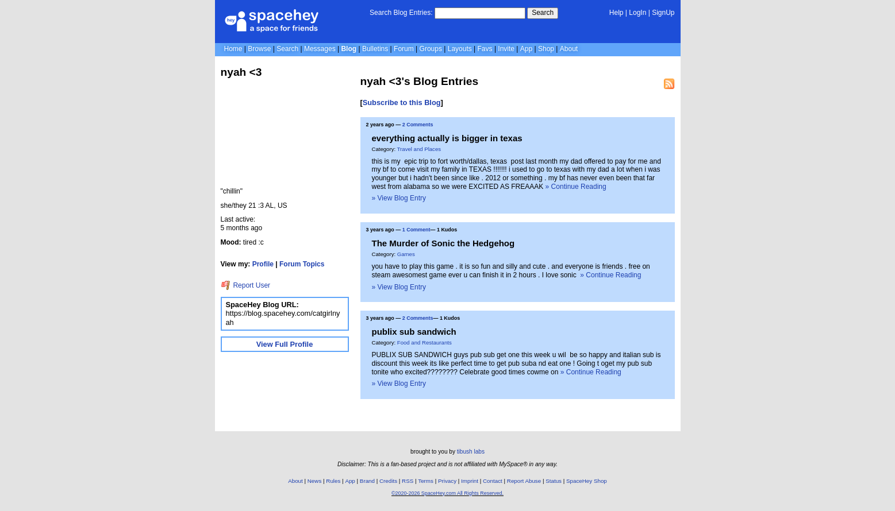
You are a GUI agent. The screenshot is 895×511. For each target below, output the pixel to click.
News (315, 481)
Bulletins (375, 49)
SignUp (663, 13)
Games (406, 254)
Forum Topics (301, 264)
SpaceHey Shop (586, 481)
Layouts (460, 49)
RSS (407, 481)
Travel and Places (419, 149)
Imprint (469, 481)
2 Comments (417, 124)
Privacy (447, 481)
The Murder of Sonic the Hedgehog (443, 243)
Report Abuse (524, 481)
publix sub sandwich (414, 331)
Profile (263, 264)
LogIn (637, 13)
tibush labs (471, 451)
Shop (546, 49)
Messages (320, 49)
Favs (485, 49)
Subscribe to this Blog (402, 102)
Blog (348, 49)
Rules (333, 481)
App (526, 49)
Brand (367, 481)
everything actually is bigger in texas (447, 138)
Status (554, 481)
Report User (245, 285)
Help (616, 13)
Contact (492, 481)
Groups (431, 49)
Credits (388, 481)
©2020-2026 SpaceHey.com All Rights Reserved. (447, 493)
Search (543, 13)
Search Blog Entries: (401, 13)
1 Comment (416, 230)
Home (233, 49)
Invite (506, 49)
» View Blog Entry (399, 198)
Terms (425, 481)
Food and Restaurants (424, 342)
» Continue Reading (576, 187)
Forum (404, 49)
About (569, 49)
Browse (259, 49)
